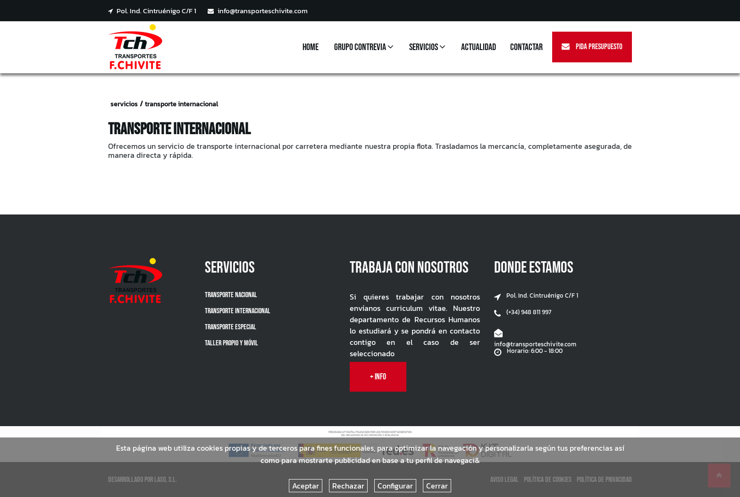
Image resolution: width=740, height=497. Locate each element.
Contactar (526, 47)
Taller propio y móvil (231, 343)
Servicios (427, 47)
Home (311, 47)
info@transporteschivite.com (258, 11)
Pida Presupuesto (592, 46)
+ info (378, 377)
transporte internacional (181, 104)
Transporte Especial (230, 327)
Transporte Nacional (231, 295)
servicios (124, 104)
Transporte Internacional (237, 311)
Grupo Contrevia (364, 47)
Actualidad (478, 47)
